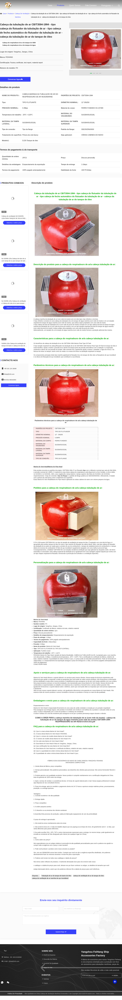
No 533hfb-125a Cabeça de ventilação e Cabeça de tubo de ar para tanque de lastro (14, 303)
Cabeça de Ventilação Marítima (22, 15)
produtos (10, 13)
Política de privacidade (15, 993)
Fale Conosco (90, 5)
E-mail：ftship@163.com (10, 961)
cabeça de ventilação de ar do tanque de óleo (88, 876)
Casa (50, 5)
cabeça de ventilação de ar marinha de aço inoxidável (50, 878)
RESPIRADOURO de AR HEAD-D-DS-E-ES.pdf (75, 722)
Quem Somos (74, 5)
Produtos (60, 5)
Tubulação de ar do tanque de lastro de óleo (56, 876)
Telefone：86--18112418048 (11, 957)
